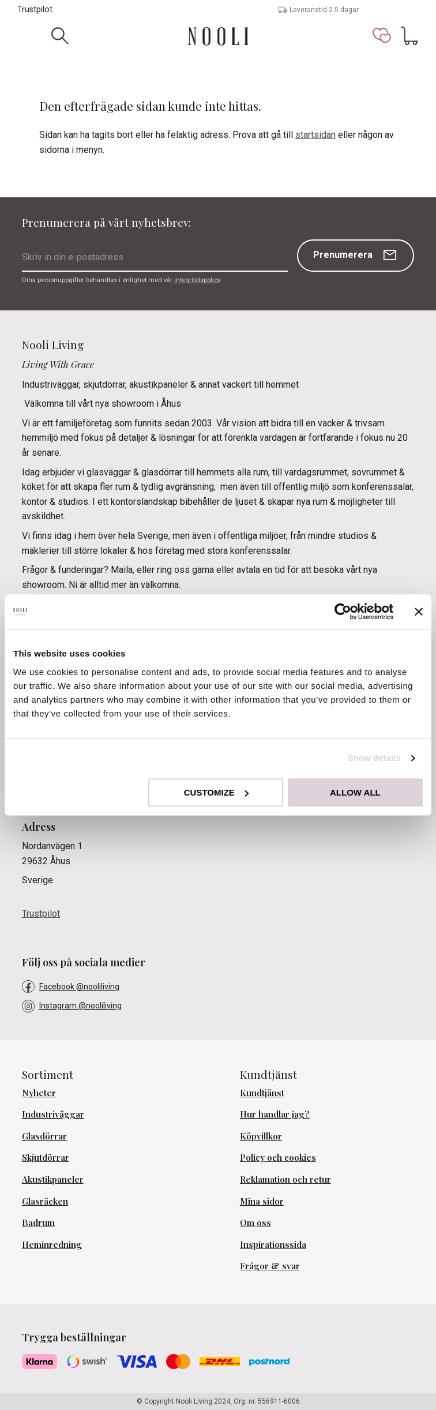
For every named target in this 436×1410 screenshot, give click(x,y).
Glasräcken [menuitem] (45, 1201)
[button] (382, 36)
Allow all (355, 792)
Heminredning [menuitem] (52, 1244)
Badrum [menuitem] (38, 1222)
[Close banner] (419, 612)
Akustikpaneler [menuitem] (53, 1179)
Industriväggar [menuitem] (53, 1114)
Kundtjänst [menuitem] (262, 1092)
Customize (216, 792)
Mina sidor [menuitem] (262, 1201)
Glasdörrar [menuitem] (44, 1136)
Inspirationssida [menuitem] (273, 1244)
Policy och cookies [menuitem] (278, 1157)
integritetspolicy (197, 280)
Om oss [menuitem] (255, 1222)
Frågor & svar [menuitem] (270, 1266)
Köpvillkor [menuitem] (261, 1136)
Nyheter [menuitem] (39, 1092)
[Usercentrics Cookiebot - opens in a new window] (342, 611)
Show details (374, 758)
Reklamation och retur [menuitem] (285, 1179)
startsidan (315, 134)
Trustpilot (34, 9)
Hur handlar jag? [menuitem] (275, 1114)
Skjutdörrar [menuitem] (45, 1157)
